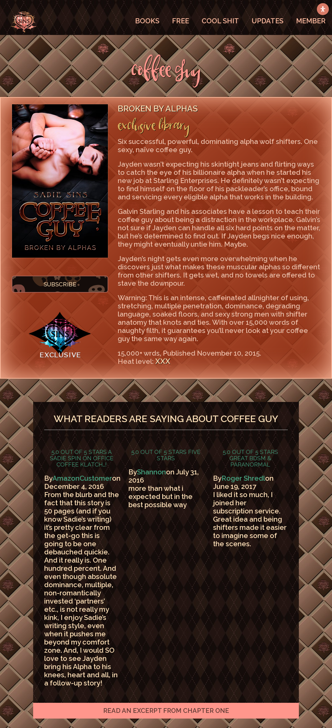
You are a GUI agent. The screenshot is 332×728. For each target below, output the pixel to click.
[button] (166, 711)
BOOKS (147, 21)
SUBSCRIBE (60, 284)
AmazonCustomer (82, 478)
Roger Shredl (243, 478)
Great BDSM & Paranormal (250, 461)
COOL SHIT (220, 21)
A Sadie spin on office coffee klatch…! (81, 458)
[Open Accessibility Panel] (323, 9)
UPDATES (267, 21)
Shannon (151, 472)
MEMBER (311, 21)
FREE (180, 21)
